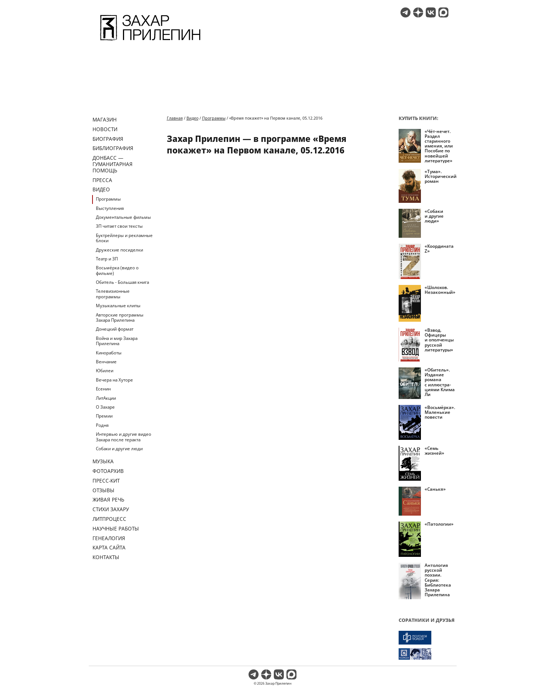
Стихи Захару (111, 509)
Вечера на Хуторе (114, 380)
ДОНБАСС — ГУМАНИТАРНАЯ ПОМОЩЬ (113, 164)
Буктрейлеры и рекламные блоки (124, 238)
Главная (175, 118)
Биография (108, 138)
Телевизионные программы (113, 293)
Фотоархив (108, 470)
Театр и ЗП (107, 259)
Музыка (103, 461)
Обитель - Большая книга (122, 282)
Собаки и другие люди (119, 448)
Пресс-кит (106, 480)
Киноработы (108, 353)
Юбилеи (104, 370)
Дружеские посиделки (119, 250)
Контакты (106, 557)
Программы (108, 199)
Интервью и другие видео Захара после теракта (123, 436)
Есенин (103, 389)
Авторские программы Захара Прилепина (119, 317)
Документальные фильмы (123, 217)
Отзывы (103, 490)
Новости (105, 129)
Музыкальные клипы (118, 305)
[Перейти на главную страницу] (150, 41)
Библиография (113, 148)
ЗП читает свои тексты (119, 226)
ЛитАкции (106, 398)
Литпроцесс (109, 518)
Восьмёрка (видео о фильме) (117, 270)
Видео (101, 189)
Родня (102, 425)
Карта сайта (109, 547)
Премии (104, 416)
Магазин (105, 119)
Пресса (102, 180)
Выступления (110, 208)
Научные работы (116, 528)
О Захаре (105, 407)
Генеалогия (109, 538)
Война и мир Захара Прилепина (116, 341)
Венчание (106, 361)
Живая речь (108, 499)
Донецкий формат (114, 329)
